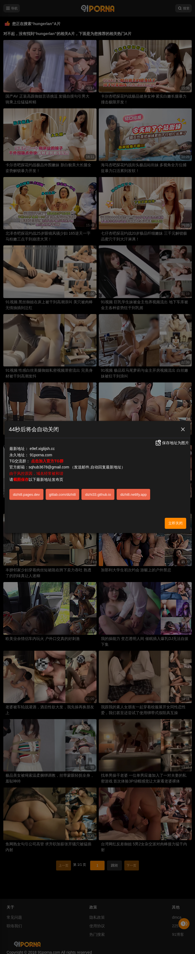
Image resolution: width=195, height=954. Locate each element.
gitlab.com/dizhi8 (62, 494)
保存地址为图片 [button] (172, 443)
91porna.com (41, 455)
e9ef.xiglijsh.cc (42, 448)
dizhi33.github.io (98, 494)
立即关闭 (175, 523)
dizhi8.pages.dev (26, 494)
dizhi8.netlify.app (133, 494)
